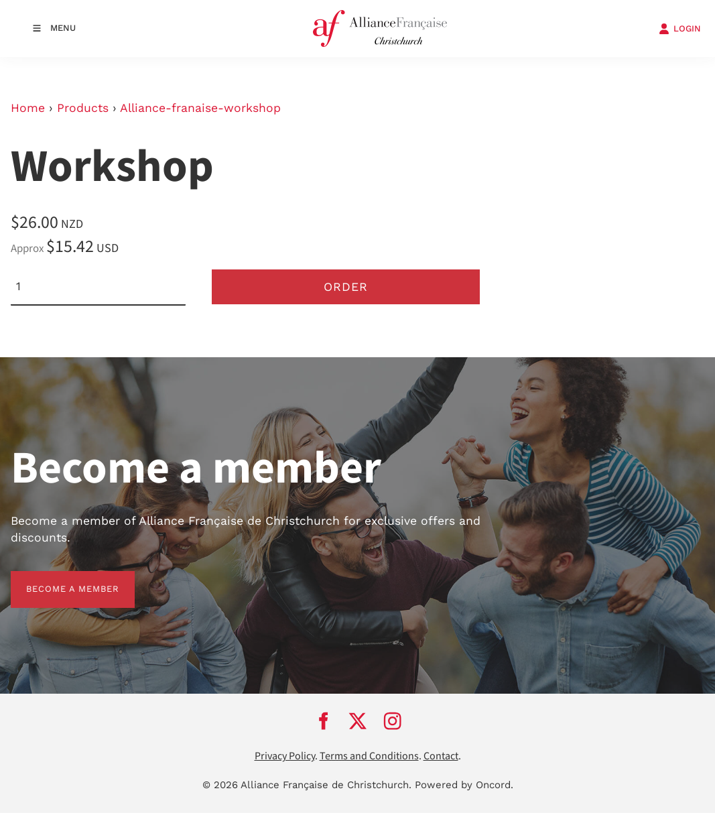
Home (28, 108)
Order (346, 287)
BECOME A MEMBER (57, 581)
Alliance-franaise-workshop (200, 108)
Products (83, 108)
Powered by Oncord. (464, 787)
